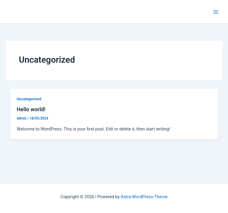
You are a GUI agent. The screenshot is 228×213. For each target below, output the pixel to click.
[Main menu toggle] (216, 12)
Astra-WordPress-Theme (144, 196)
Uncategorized (29, 99)
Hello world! (31, 109)
